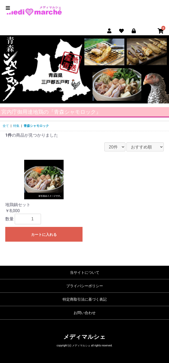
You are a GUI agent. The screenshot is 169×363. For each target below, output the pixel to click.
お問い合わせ (85, 313)
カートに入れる (44, 234)
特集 (16, 126)
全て (6, 126)
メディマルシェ (84, 337)
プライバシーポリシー (84, 286)
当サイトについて (84, 272)
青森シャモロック (36, 126)
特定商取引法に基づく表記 (85, 299)
